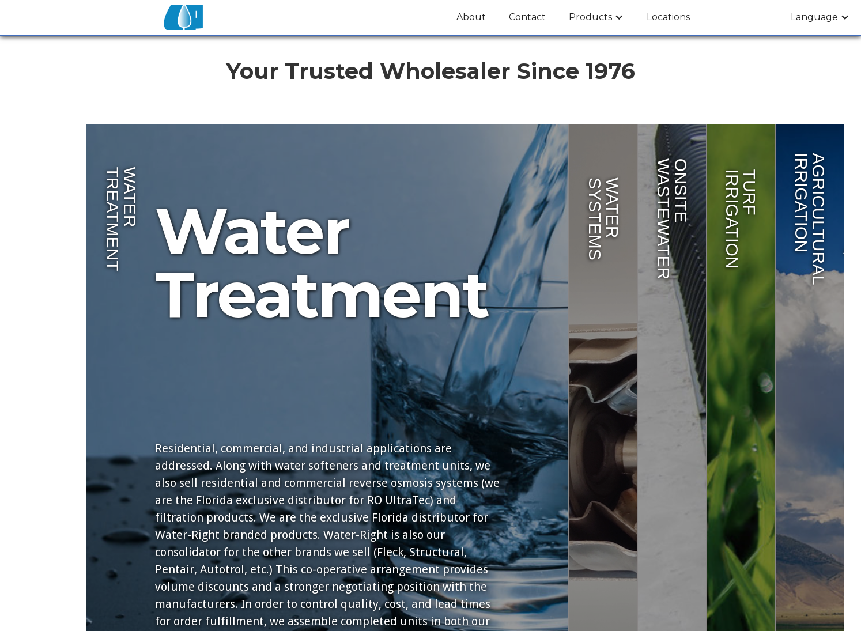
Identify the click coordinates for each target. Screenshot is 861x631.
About (471, 17)
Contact (527, 17)
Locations (668, 17)
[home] (183, 17)
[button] (596, 17)
